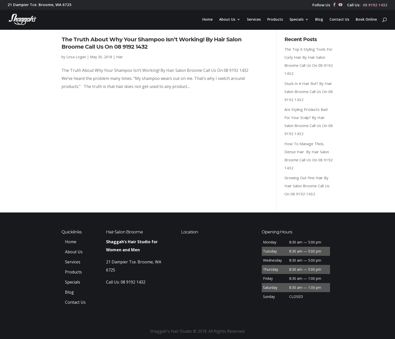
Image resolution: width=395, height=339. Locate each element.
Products (275, 20)
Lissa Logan (76, 56)
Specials (296, 20)
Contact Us (339, 20)
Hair (119, 56)
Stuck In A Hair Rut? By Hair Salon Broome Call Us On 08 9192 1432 (308, 91)
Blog (319, 20)
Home (207, 20)
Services (254, 20)
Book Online (366, 20)
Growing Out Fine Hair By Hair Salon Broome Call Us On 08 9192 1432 (307, 185)
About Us (227, 20)
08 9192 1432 (375, 5)
